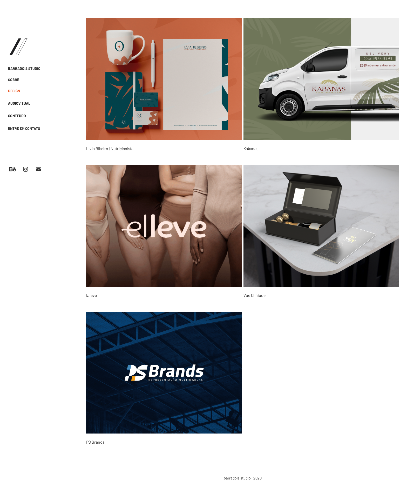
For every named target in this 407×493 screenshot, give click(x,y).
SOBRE (13, 79)
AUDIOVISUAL (19, 103)
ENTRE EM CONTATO (24, 128)
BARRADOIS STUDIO (24, 68)
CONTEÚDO (17, 115)
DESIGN (14, 90)
